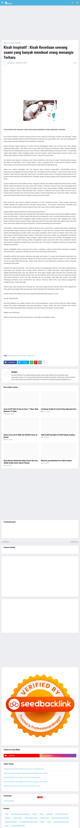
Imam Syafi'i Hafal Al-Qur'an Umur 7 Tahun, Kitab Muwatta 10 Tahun (21, 410)
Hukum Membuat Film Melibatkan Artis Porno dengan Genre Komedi (26, 782)
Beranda (6, 43)
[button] (2, 3)
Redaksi (14, 372)
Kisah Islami (22, 355)
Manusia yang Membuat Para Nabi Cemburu (56, 461)
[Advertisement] (40, 22)
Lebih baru (6, 542)
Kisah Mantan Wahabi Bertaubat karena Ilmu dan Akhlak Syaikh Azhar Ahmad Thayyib (21, 462)
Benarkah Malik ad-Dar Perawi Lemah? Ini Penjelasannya (22, 777)
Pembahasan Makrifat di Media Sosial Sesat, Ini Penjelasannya (24, 769)
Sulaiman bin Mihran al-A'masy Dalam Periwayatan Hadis (22, 786)
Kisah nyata (31, 355)
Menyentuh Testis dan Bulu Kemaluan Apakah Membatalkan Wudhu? (26, 773)
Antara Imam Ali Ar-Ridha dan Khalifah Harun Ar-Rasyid (21, 436)
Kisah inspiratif (15, 43)
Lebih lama (73, 542)
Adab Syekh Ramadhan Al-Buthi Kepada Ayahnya (58, 435)
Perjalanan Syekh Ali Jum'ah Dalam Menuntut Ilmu (58, 409)
